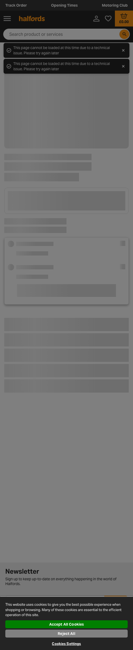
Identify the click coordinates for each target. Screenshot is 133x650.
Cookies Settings (66, 644)
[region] (66, 623)
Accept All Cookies (66, 624)
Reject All (66, 633)
